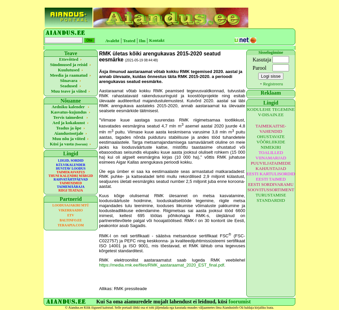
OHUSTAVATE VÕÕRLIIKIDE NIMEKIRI (271, 142)
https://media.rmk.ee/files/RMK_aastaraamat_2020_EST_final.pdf (161, 265)
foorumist (240, 301)
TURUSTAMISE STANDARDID (271, 198)
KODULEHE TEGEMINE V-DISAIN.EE (271, 112)
